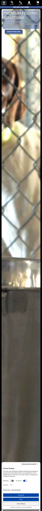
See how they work (13, 32)
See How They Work (21, 7)
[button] (4, 3)
